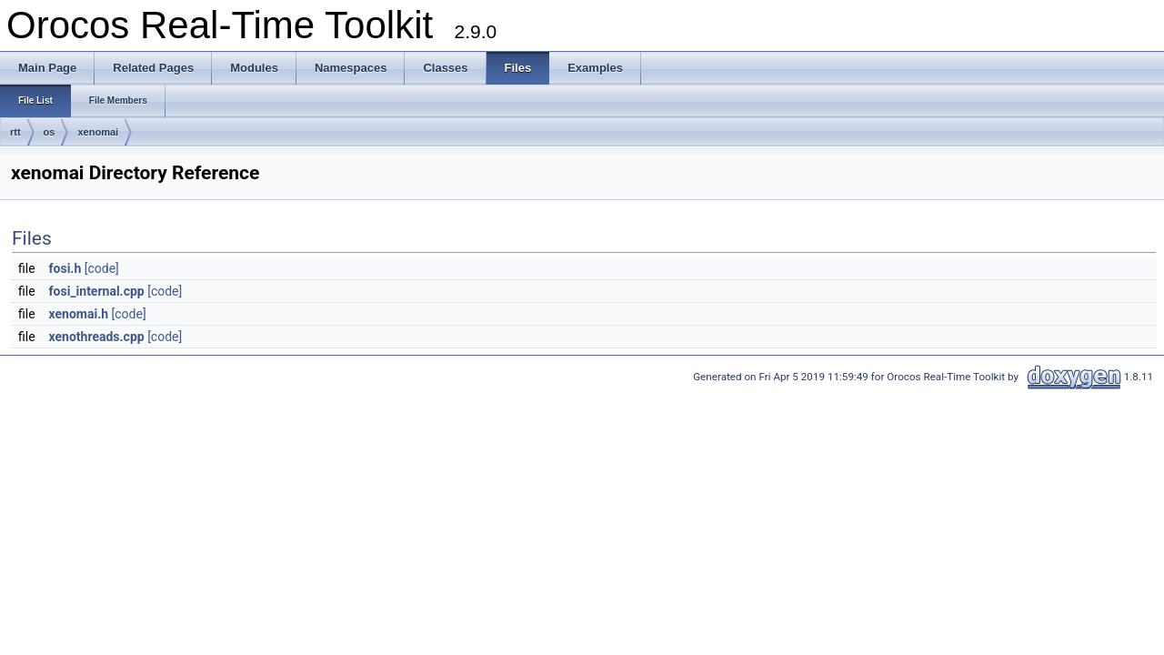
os (49, 131)
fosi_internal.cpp (97, 291)
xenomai (97, 131)
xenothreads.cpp (97, 336)
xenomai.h (79, 314)
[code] (102, 268)
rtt (15, 131)
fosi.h (65, 268)
